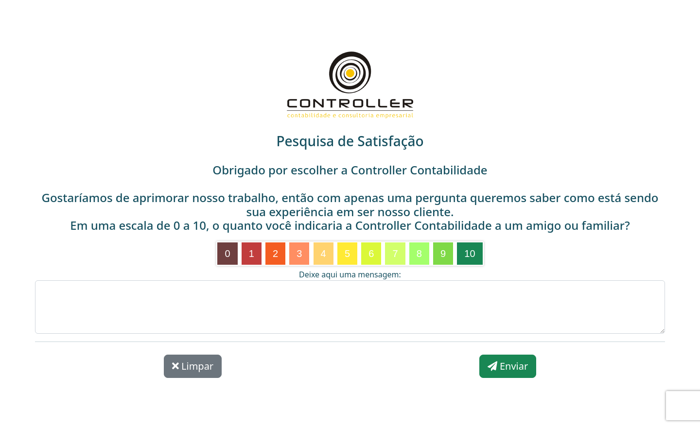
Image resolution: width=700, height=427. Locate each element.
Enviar (508, 366)
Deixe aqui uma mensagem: (350, 274)
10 (469, 253)
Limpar (192, 366)
